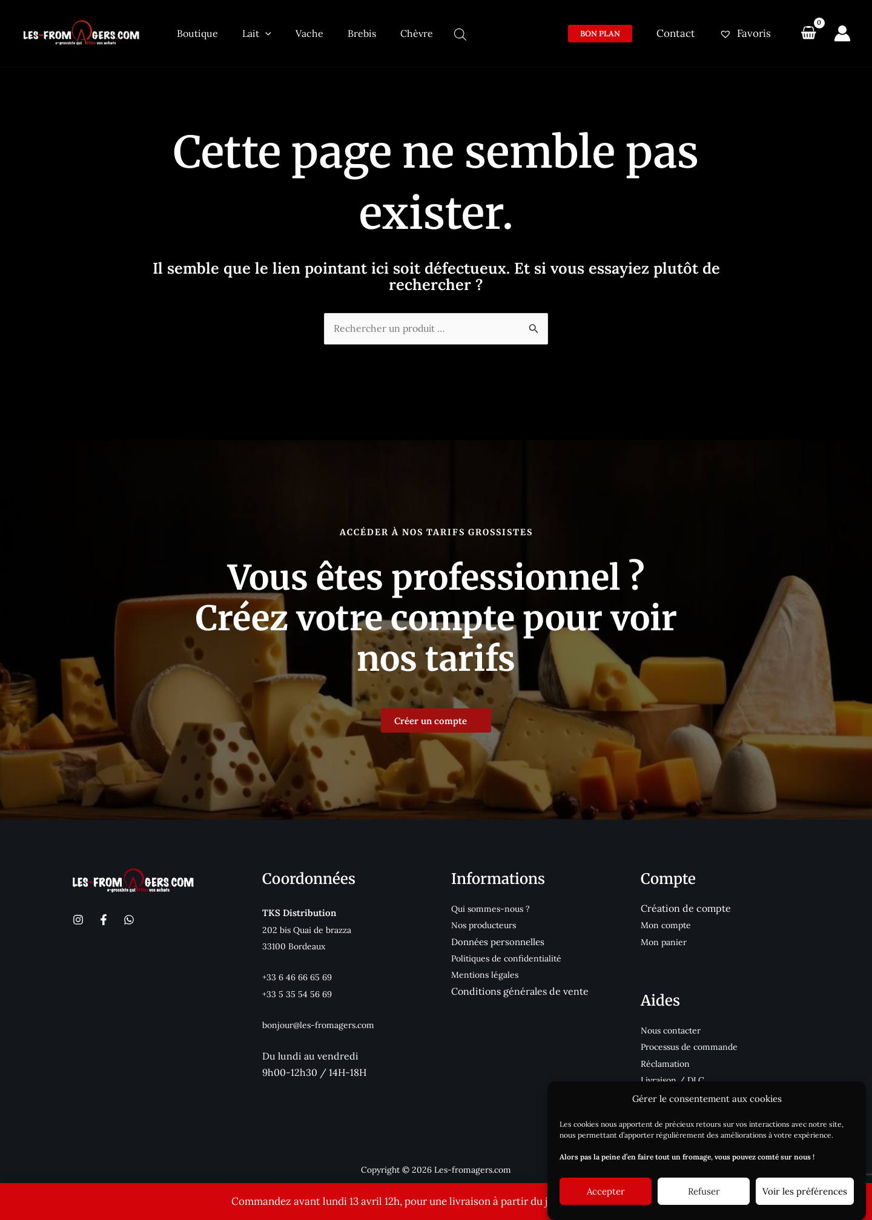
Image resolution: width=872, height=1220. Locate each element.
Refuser (704, 1191)
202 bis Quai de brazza (310, 927)
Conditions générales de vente (520, 989)
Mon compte (668, 923)
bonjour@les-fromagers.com (322, 1022)
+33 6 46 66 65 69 (299, 975)
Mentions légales (486, 972)
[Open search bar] (430, 34)
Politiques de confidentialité (510, 956)
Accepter (606, 1191)
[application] (256, 33)
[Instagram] (78, 917)
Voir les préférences (804, 1191)
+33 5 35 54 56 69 (298, 991)
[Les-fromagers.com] (81, 32)
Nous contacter (674, 1028)
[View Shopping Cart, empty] (808, 33)
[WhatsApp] (129, 917)
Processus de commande (693, 1044)
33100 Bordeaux (295, 944)
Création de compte (686, 906)
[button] (607, 33)
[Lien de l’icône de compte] (842, 33)
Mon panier (665, 939)
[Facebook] (103, 917)
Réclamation (667, 1061)
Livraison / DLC (675, 1077)
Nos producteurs (487, 923)
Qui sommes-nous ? (493, 906)
